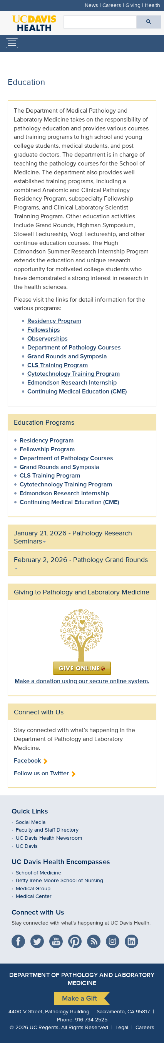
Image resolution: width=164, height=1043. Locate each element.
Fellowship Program (47, 449)
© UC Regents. (35, 1027)
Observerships (47, 338)
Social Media (36, 822)
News (91, 5)
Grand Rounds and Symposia (67, 356)
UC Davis (32, 846)
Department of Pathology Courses (74, 347)
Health (152, 5)
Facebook (31, 760)
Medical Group (38, 888)
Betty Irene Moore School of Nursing (65, 880)
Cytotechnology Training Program (73, 373)
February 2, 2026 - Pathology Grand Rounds (81, 562)
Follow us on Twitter (45, 773)
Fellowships (43, 329)
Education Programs (44, 422)
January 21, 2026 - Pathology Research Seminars (73, 537)
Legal (121, 1027)
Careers (111, 5)
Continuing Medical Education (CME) (77, 391)
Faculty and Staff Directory (53, 829)
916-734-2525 (91, 1019)
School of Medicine (44, 872)
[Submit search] (149, 22)
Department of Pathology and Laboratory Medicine (81, 978)
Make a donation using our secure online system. (82, 681)
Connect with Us (38, 912)
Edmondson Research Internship (72, 382)
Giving (133, 5)
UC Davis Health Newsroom (54, 838)
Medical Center (39, 896)
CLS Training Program (57, 365)
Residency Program (54, 320)
